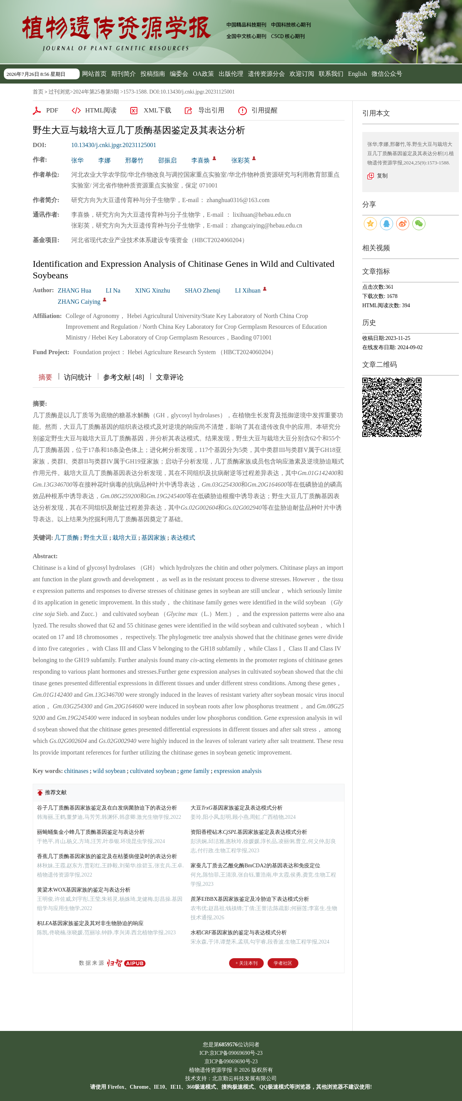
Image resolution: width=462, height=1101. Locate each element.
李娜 (104, 160)
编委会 (179, 73)
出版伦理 (231, 73)
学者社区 (283, 963)
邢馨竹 (134, 160)
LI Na (113, 290)
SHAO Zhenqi (203, 290)
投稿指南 (153, 73)
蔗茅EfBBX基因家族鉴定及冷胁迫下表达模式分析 (250, 899)
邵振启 (167, 160)
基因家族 (153, 537)
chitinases (76, 771)
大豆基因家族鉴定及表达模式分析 (237, 808)
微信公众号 (387, 73)
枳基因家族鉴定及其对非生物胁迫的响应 (90, 923)
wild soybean (109, 771)
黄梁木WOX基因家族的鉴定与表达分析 (84, 890)
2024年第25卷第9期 (96, 92)
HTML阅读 (101, 110)
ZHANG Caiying (79, 301)
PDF (52, 110)
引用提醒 (264, 110)
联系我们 (331, 73)
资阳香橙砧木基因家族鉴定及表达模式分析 (249, 832)
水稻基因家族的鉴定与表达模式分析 (239, 932)
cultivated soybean (153, 771)
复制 (382, 176)
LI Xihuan (248, 290)
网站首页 (94, 73)
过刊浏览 (59, 92)
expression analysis (237, 771)
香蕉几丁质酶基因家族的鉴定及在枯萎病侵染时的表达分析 (107, 856)
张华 (77, 160)
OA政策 (203, 73)
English (357, 73)
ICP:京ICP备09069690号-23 (231, 1053)
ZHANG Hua (74, 290)
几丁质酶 (66, 537)
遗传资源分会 (266, 73)
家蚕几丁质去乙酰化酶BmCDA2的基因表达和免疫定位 (255, 865)
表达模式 (183, 537)
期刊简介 (123, 73)
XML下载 (157, 110)
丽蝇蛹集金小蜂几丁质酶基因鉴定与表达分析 (91, 832)
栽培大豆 (124, 537)
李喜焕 (200, 160)
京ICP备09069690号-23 (231, 1061)
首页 (38, 92)
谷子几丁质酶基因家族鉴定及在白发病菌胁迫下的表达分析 (107, 808)
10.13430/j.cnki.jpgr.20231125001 (113, 145)
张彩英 (240, 160)
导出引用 (211, 110)
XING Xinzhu (152, 290)
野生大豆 (96, 537)
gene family (194, 771)
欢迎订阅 (302, 73)
